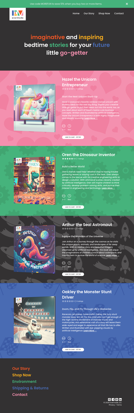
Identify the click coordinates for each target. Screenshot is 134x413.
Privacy (112, 405)
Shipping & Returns (30, 388)
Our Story (89, 13)
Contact (119, 13)
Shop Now (104, 13)
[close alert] (127, 3)
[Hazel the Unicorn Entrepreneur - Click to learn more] (67, 108)
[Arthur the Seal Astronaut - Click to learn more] (67, 249)
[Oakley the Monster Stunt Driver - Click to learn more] (67, 320)
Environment (24, 381)
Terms (119, 405)
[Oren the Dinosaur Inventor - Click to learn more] (67, 181)
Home (76, 13)
